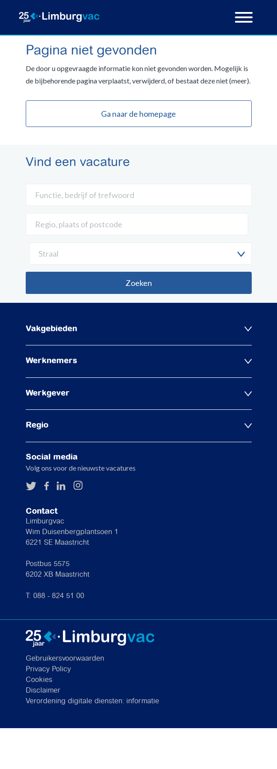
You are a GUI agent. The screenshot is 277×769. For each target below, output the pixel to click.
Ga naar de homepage (138, 114)
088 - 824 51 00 (58, 596)
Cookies (39, 680)
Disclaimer (43, 690)
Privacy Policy (48, 669)
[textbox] (140, 253)
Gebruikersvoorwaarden (65, 658)
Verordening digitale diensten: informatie (92, 701)
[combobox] (140, 253)
